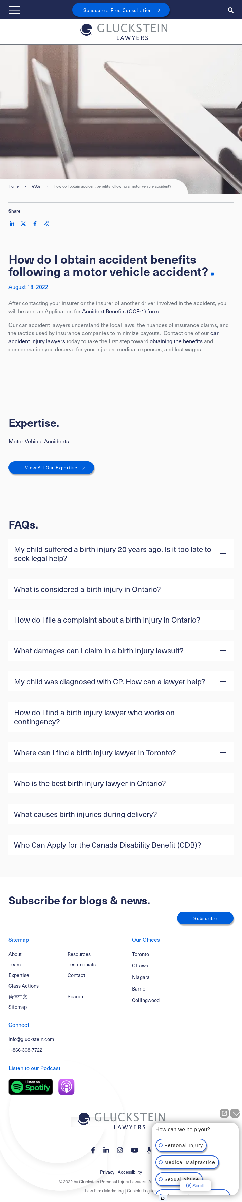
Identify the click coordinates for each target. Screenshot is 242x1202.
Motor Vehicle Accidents (38, 441)
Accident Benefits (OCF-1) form (120, 311)
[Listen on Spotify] (30, 1087)
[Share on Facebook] (35, 223)
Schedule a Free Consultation (117, 10)
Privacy (107, 1172)
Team (14, 964)
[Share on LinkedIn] (11, 223)
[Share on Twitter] (23, 223)
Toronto (140, 954)
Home (13, 186)
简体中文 (17, 996)
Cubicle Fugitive (142, 1190)
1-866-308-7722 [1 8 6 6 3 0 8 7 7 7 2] (25, 1049)
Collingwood (146, 1000)
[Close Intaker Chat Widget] (235, 1113)
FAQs (36, 186)
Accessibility (130, 1172)
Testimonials (82, 964)
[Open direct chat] (224, 1113)
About (15, 954)
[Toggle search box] (231, 10)
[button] (121, 553)
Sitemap (17, 1007)
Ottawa (140, 965)
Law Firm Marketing (104, 1190)
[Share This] (46, 223)
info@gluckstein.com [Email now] (31, 1039)
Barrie (138, 988)
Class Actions (23, 986)
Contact (76, 975)
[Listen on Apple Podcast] (66, 1087)
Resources (79, 954)
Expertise (18, 975)
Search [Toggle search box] (75, 996)
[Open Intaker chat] (163, 1198)
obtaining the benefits (176, 341)
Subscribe (205, 918)
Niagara (141, 977)
